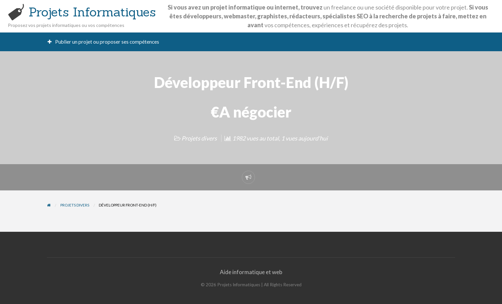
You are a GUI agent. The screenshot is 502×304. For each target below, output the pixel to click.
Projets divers (199, 138)
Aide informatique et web (251, 272)
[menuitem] (103, 41)
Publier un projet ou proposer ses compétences (103, 42)
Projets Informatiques (92, 12)
